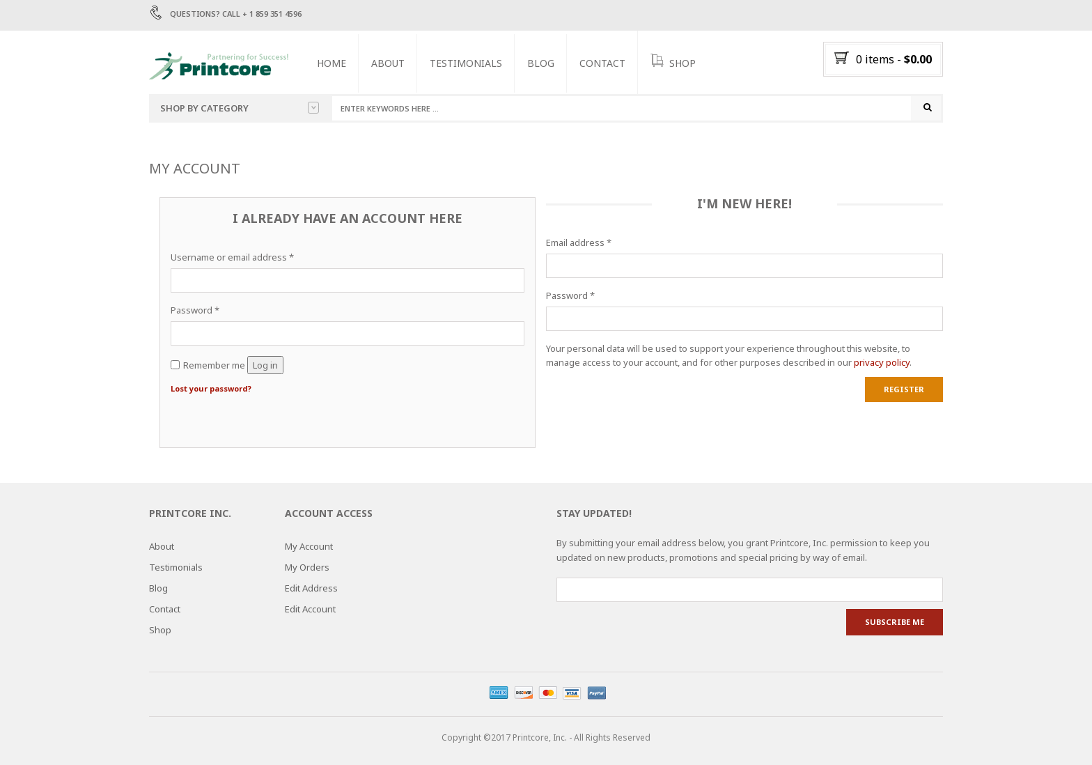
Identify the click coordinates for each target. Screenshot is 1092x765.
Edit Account (310, 609)
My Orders (307, 568)
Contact (602, 63)
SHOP (673, 62)
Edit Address (311, 588)
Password (195, 310)
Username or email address (232, 257)
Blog (540, 63)
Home (331, 63)
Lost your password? (211, 389)
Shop (160, 630)
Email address (578, 242)
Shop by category (239, 108)
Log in (265, 365)
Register (904, 389)
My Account (309, 547)
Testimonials (466, 63)
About (388, 63)
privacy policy (882, 363)
